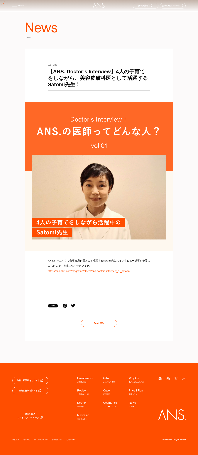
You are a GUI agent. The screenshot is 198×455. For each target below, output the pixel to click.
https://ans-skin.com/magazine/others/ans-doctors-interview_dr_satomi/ (89, 271)
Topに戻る (99, 323)
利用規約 (26, 440)
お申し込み (173, 6)
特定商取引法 (57, 440)
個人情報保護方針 (41, 440)
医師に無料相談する (30, 390)
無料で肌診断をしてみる (30, 380)
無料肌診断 (145, 6)
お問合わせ (70, 440)
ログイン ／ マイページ (30, 417)
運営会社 (15, 440)
